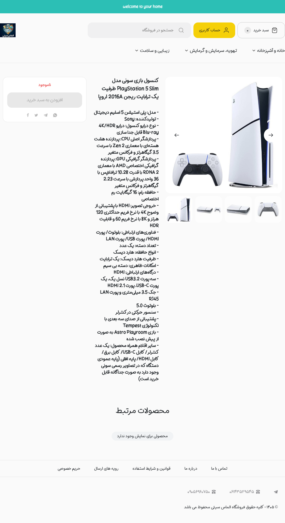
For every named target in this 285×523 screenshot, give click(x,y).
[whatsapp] (55, 115)
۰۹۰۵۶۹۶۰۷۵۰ (202, 492)
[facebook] (28, 115)
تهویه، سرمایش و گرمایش (213, 50)
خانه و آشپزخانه (271, 50)
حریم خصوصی (69, 468)
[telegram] (46, 115)
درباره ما (191, 468)
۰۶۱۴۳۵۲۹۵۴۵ (245, 492)
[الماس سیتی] (8, 30)
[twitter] (36, 115)
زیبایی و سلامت (154, 50)
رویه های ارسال (106, 468)
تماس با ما (219, 468)
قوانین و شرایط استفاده (151, 468)
